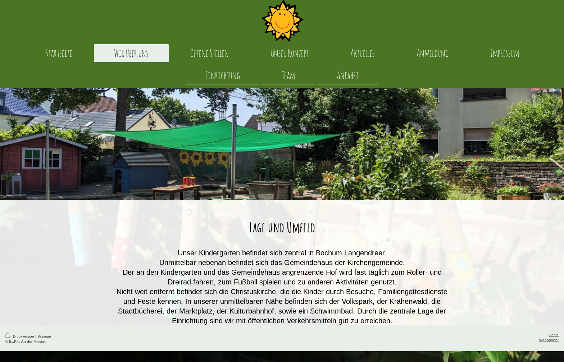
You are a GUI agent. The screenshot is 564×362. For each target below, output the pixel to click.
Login (554, 335)
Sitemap (44, 336)
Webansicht (549, 340)
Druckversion (20, 336)
